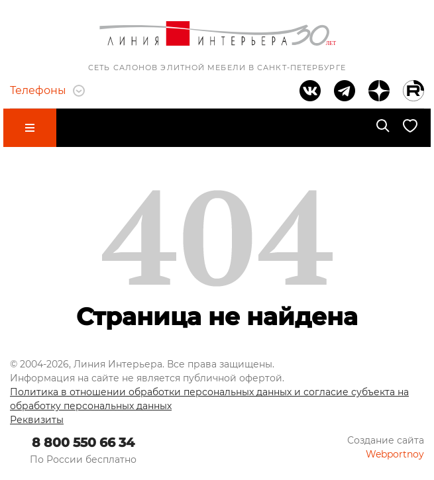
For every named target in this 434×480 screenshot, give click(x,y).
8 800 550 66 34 (83, 442)
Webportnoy (395, 454)
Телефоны (47, 90)
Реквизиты (37, 420)
